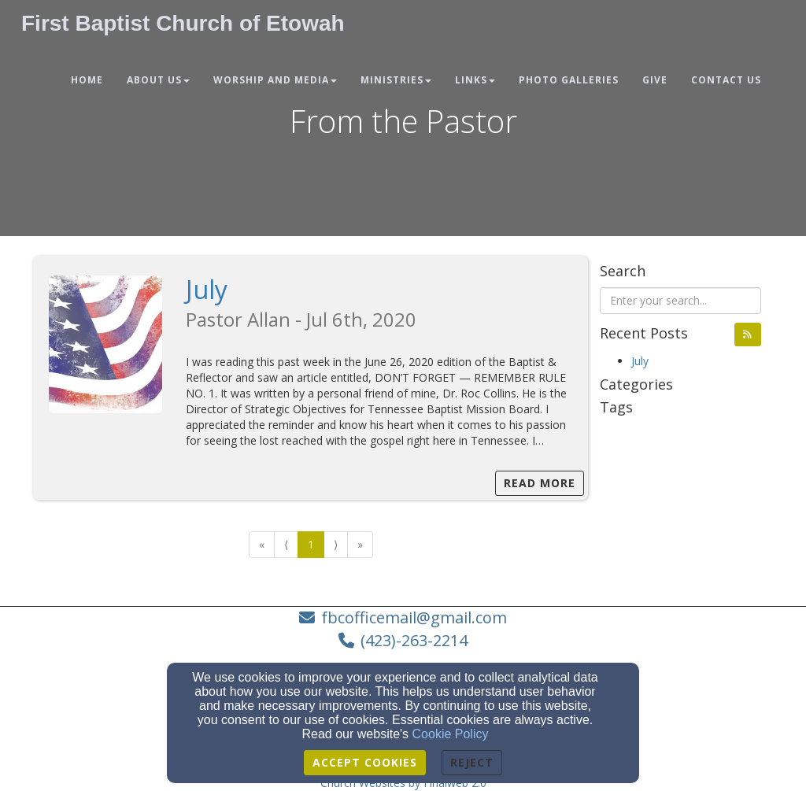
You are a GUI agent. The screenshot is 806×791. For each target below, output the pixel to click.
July (206, 289)
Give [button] (654, 80)
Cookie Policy (450, 734)
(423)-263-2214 (414, 640)
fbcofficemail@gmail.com (414, 617)
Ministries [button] (395, 80)
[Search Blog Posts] (680, 300)
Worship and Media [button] (275, 80)
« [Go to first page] (261, 544)
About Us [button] (158, 80)
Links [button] (475, 80)
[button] (747, 334)
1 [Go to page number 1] (311, 544)
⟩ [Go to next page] (336, 544)
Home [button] (87, 80)
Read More (539, 482)
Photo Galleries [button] (569, 80)
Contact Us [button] (726, 80)
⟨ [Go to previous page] (286, 544)
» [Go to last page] (360, 544)
